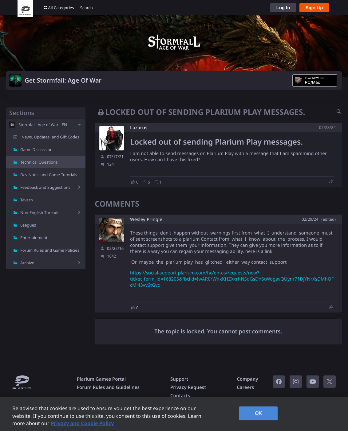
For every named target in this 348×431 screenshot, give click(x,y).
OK (258, 413)
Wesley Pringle (146, 220)
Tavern (26, 200)
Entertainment (33, 237)
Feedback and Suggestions (45, 187)
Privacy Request (188, 387)
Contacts (180, 396)
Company (247, 379)
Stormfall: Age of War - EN (42, 124)
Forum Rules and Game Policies (49, 250)
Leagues (28, 225)
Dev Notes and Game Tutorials (48, 174)
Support (179, 379)
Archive (27, 263)
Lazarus (138, 128)
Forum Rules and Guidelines (108, 387)
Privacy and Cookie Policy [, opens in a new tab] (82, 423)
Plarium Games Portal (101, 379)
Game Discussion (36, 149)
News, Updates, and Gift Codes (50, 137)
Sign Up (314, 7)
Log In (283, 7)
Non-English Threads (39, 212)
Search (86, 7)
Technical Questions (39, 162)
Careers (245, 387)
